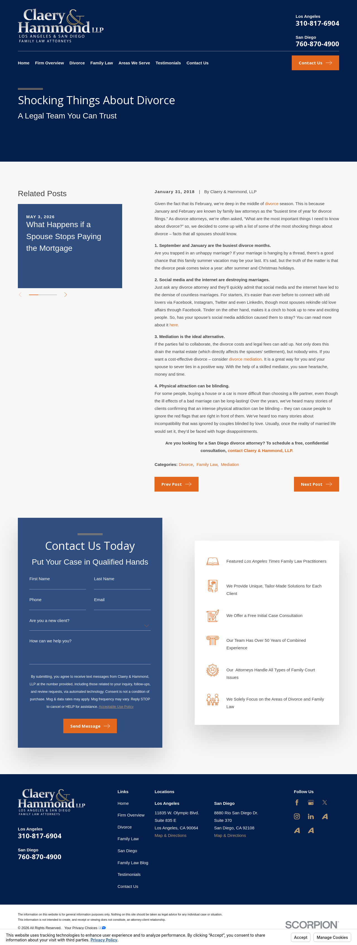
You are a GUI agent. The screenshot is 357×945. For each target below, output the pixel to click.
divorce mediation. (246, 359)
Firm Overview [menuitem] (49, 62)
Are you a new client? (44, 620)
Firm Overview (131, 815)
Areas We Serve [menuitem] (134, 62)
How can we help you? (45, 641)
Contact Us (128, 886)
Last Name (98, 579)
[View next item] (65, 294)
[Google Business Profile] (311, 802)
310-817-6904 (317, 23)
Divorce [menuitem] (77, 62)
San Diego (127, 850)
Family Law (206, 464)
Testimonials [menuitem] (168, 62)
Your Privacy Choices (85, 928)
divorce (271, 203)
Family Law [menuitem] (101, 62)
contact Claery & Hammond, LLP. (260, 450)
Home (123, 803)
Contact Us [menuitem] (198, 62)
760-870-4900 (317, 43)
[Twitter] (325, 802)
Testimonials (129, 874)
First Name (34, 579)
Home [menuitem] (24, 62)
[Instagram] (297, 816)
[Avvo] (325, 816)
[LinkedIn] (311, 816)
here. (174, 324)
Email (93, 599)
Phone (30, 599)
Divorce (186, 464)
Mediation (230, 464)
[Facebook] (297, 802)
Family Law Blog (133, 862)
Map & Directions (170, 835)
